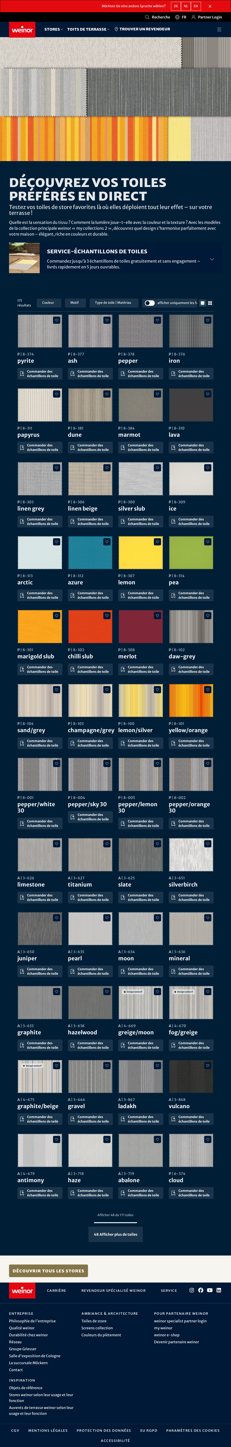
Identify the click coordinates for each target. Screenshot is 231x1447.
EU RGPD (148, 1430)
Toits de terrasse (86, 29)
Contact (16, 1370)
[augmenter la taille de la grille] (210, 303)
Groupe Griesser (22, 1349)
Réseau (15, 1342)
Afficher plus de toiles (115, 1234)
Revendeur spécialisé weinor (113, 1290)
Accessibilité (115, 1440)
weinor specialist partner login (180, 1321)
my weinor (163, 1328)
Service (169, 1290)
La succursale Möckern (28, 1363)
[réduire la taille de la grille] (202, 303)
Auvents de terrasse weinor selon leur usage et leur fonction (41, 1410)
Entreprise (21, 1313)
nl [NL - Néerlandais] (186, 6)
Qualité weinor (22, 1328)
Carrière (56, 1290)
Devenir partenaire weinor (176, 1342)
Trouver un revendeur (142, 29)
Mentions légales (48, 1430)
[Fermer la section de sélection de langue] (210, 6)
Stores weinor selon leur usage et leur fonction (41, 1398)
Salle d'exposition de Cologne (34, 1356)
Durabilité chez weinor (28, 1335)
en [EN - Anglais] (196, 6)
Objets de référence (25, 1388)
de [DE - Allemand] (176, 6)
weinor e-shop (167, 1335)
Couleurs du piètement (101, 1335)
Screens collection (97, 1328)
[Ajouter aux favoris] (56, 320)
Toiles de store (93, 1321)
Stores (52, 29)
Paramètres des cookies (193, 1430)
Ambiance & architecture (109, 1313)
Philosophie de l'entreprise (32, 1321)
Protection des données (104, 1430)
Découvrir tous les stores (48, 1271)
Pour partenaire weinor (181, 1313)
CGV (15, 1430)
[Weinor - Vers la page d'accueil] (22, 30)
